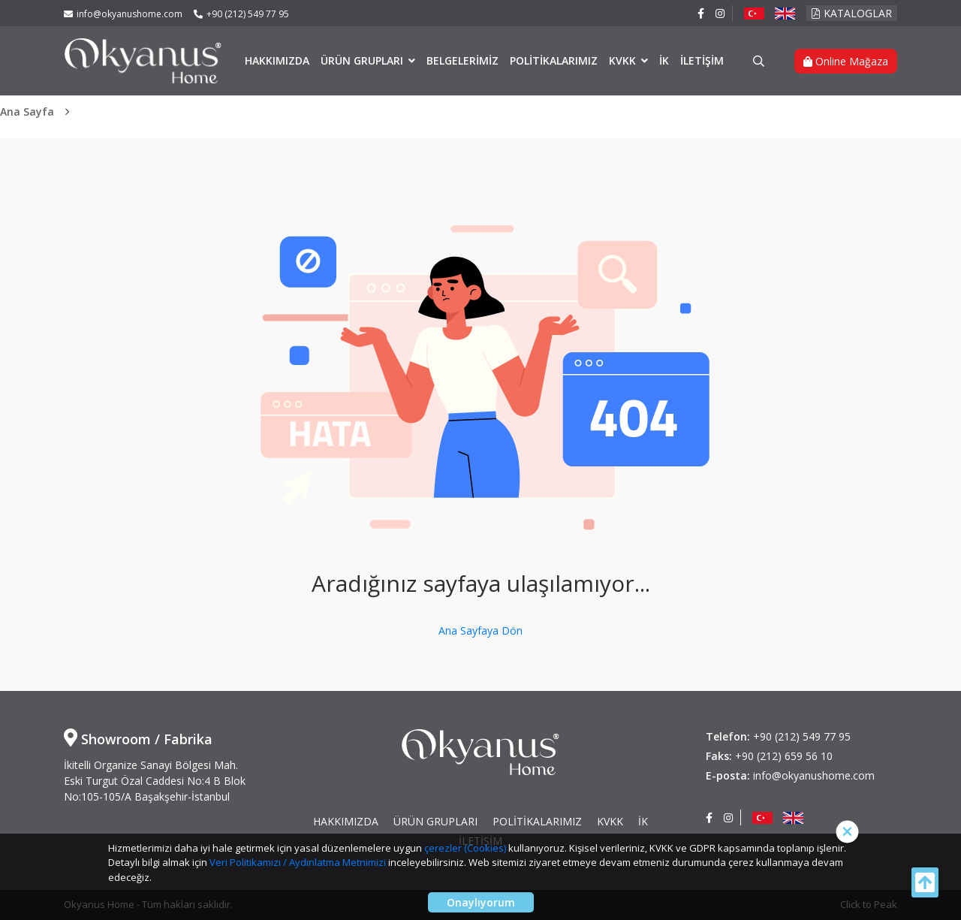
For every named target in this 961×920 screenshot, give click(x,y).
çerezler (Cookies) (465, 848)
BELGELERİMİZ (462, 60)
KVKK (624, 60)
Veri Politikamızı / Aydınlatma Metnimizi (297, 862)
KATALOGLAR (852, 13)
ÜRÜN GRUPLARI (363, 60)
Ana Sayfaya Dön (480, 630)
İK (664, 60)
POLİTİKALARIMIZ (554, 60)
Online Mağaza (845, 61)
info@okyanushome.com (123, 14)
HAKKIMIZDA (277, 60)
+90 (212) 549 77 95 (241, 14)
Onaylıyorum (481, 902)
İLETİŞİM (702, 60)
